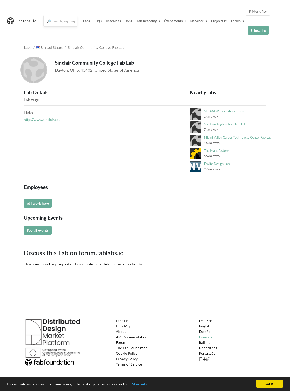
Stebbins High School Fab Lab (225, 124)
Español (205, 331)
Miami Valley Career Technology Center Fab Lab (237, 137)
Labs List (123, 320)
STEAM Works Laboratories (224, 111)
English (204, 326)
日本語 (204, 359)
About (121, 331)
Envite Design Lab (217, 164)
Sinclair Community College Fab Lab (96, 47)
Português (207, 353)
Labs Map (123, 326)
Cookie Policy (127, 353)
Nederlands (208, 348)
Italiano (205, 342)
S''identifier (258, 11)
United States (49, 47)
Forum (237, 21)
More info (139, 384)
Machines (113, 21)
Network (198, 21)
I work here (38, 203)
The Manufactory (216, 150)
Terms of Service (129, 364)
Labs (86, 21)
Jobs (128, 21)
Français (205, 337)
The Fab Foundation (132, 348)
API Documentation (131, 337)
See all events (38, 230)
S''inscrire (258, 30)
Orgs (98, 21)
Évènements (175, 21)
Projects (218, 21)
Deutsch (205, 320)
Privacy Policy (127, 359)
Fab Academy (148, 21)
